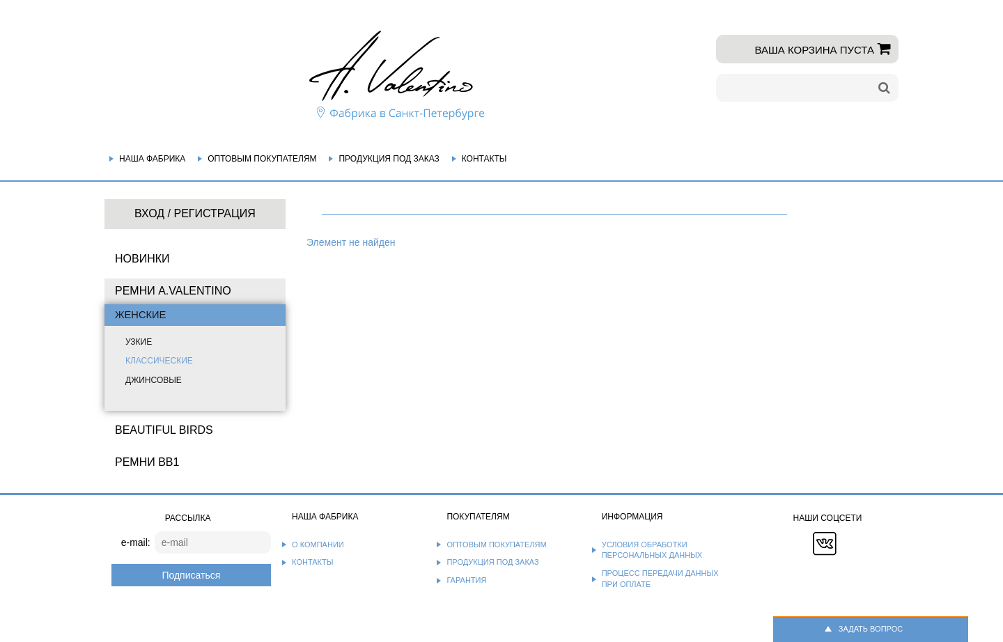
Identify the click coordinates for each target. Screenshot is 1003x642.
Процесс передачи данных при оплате (660, 578)
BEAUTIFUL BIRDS (164, 430)
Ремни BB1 (147, 462)
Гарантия (466, 580)
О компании (318, 544)
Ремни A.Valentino (173, 291)
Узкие (138, 342)
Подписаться (191, 575)
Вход (149, 213)
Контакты (484, 159)
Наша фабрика (152, 159)
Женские (140, 314)
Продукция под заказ (389, 159)
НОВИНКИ (142, 259)
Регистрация (214, 213)
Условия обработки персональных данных (652, 550)
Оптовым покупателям (262, 159)
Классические (159, 361)
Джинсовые (153, 380)
